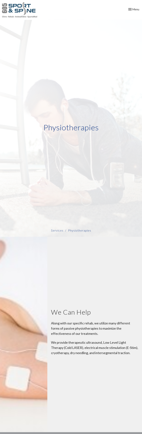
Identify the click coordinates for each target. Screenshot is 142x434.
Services (57, 230)
